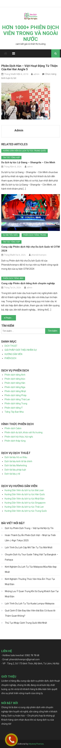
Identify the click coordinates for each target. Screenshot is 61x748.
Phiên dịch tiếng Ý (14, 407)
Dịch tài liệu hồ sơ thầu (16, 457)
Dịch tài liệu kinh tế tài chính (18, 461)
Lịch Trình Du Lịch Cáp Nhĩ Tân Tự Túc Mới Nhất (28, 547)
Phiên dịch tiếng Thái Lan (17, 399)
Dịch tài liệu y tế (12, 473)
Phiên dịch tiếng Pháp (16, 395)
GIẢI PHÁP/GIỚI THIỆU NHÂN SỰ (21, 350)
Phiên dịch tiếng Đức (15, 379)
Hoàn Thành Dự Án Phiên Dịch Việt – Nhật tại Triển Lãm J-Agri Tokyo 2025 (30, 538)
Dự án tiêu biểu (10, 235)
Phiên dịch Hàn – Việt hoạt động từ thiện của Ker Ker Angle (11, 318)
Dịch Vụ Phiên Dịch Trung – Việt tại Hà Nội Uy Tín (29, 528)
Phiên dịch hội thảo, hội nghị (19, 436)
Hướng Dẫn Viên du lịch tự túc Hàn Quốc (25, 494)
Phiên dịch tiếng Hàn (15, 383)
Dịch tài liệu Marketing (16, 465)
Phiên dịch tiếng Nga (15, 387)
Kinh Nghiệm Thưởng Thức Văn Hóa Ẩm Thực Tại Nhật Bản (30, 582)
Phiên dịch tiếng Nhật (15, 391)
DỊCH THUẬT (11, 346)
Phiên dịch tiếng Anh (13, 278)
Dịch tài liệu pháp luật (15, 469)
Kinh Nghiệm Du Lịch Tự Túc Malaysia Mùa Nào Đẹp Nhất (31, 569)
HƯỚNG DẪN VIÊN (13, 354)
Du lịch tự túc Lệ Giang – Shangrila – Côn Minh (28, 162)
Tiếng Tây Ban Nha (14, 412)
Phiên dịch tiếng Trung (34, 235)
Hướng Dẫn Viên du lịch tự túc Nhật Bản (24, 498)
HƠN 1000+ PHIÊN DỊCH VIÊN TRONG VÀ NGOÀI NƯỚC (30, 33)
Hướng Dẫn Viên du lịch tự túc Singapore (25, 502)
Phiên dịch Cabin (13, 428)
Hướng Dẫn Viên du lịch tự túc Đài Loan (24, 490)
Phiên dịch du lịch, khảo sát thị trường (23, 432)
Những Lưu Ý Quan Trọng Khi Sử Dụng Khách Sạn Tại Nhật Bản (32, 594)
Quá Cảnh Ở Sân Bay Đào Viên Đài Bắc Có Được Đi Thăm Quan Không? (30, 613)
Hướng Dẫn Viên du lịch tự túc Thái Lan (24, 506)
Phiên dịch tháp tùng (15, 440)
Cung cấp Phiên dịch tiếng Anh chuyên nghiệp (28, 283)
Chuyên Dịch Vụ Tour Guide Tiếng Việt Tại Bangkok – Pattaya (31, 557)
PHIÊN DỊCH (10, 358)
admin (36, 74)
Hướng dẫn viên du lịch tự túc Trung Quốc (24, 151)
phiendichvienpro (38, 254)
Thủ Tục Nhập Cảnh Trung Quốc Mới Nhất (26, 623)
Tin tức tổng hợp (11, 157)
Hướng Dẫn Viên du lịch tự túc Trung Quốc (26, 511)
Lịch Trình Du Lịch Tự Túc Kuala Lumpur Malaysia (29, 603)
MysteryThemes (36, 744)
